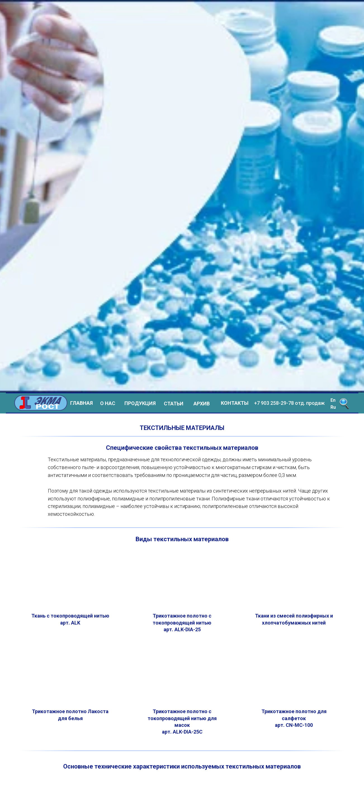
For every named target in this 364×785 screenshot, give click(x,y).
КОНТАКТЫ (235, 403)
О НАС (107, 403)
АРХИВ (201, 403)
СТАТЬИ (173, 403)
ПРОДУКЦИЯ (140, 403)
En (332, 400)
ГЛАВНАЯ (81, 403)
